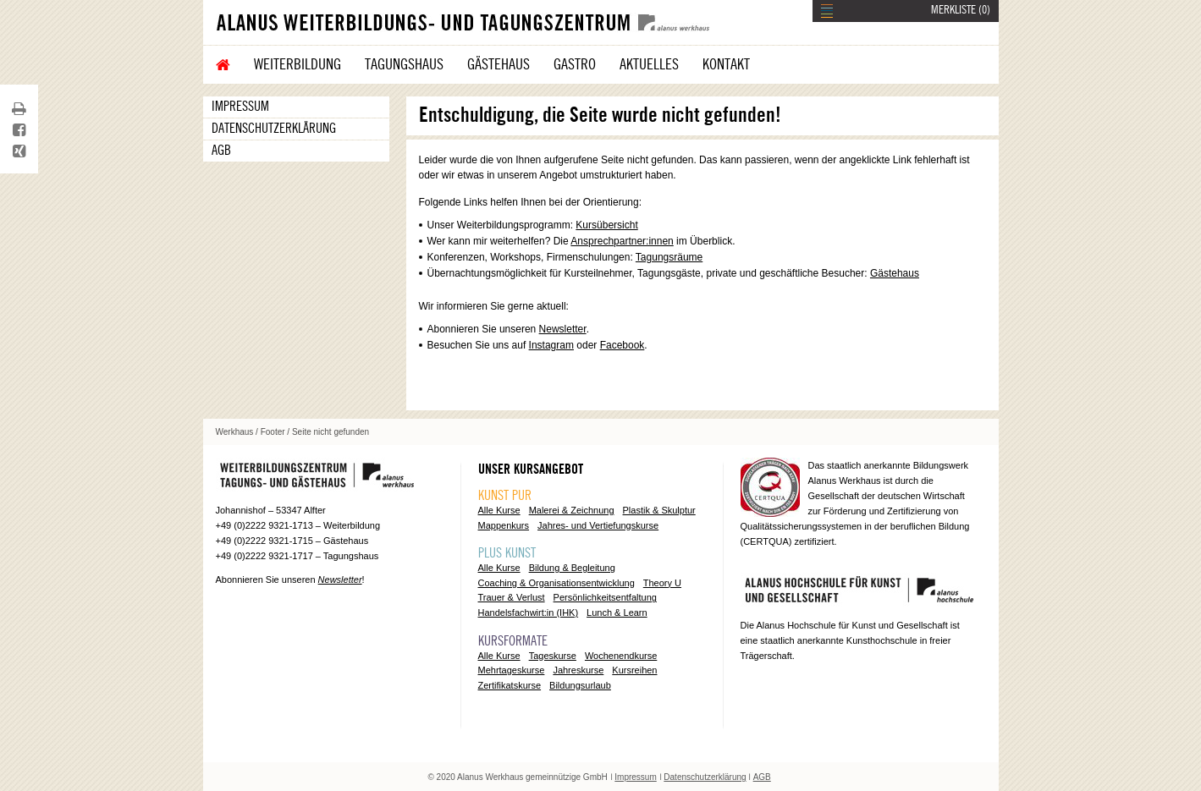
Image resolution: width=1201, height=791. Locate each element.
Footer (273, 432)
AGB (221, 150)
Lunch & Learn (617, 612)
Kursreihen (634, 670)
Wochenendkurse (621, 656)
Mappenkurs (504, 525)
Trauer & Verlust (511, 597)
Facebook (622, 345)
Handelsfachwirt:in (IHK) (528, 612)
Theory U (662, 583)
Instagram (551, 345)
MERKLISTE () (960, 10)
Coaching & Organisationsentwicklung (556, 583)
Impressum (240, 106)
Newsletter (563, 329)
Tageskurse (552, 656)
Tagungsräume (669, 257)
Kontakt (726, 64)
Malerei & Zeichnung (571, 510)
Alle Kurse (499, 510)
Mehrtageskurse (511, 670)
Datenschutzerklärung (274, 128)
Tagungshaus (404, 64)
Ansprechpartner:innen (621, 241)
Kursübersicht (606, 225)
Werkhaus (235, 432)
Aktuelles (649, 64)
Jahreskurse (578, 670)
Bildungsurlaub (580, 685)
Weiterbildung (297, 64)
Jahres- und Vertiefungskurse (597, 525)
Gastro (575, 64)
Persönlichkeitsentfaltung (605, 597)
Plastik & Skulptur (659, 510)
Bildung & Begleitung (572, 568)
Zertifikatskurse (510, 685)
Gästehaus (498, 64)
